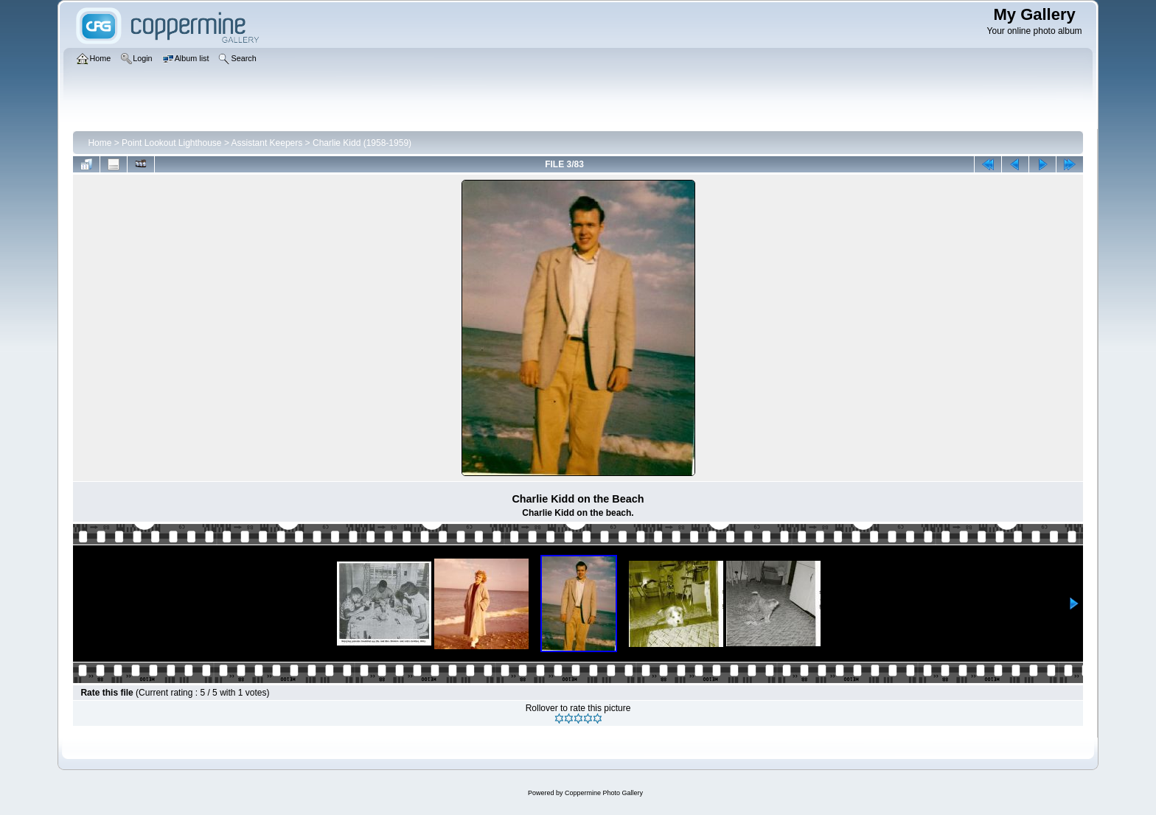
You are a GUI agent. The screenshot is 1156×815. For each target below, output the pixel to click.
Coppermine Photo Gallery (604, 793)
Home (99, 143)
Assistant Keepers (267, 143)
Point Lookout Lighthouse (171, 143)
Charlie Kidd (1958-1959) (362, 143)
